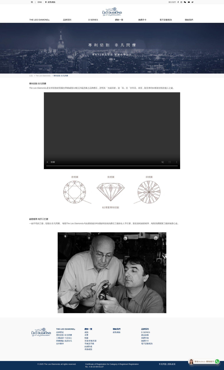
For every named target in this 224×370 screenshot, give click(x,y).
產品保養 (145, 335)
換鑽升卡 (142, 20)
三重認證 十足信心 (64, 338)
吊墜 (86, 335)
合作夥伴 (60, 344)
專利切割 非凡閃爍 (64, 335)
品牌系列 (67, 20)
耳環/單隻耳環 (90, 341)
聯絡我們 (189, 20)
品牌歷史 (60, 332)
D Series (93, 20)
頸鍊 (86, 338)
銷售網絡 (50, 2)
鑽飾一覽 (119, 20)
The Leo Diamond (39, 20)
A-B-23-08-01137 (96, 367)
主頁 (31, 76)
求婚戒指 (88, 349)
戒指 (86, 332)
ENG (40, 2)
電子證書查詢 (166, 20)
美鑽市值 (145, 338)
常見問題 (162, 364)
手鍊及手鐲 (89, 344)
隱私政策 (171, 364)
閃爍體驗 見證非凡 (64, 341)
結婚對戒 (88, 346)
